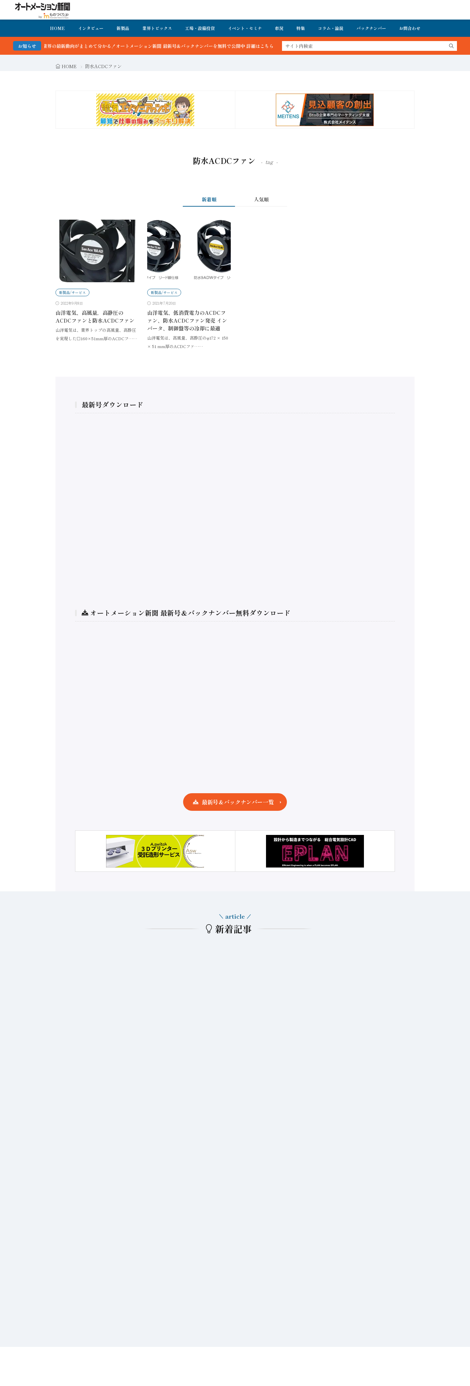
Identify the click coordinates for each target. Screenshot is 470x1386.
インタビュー (90, 28)
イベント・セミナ (245, 28)
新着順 (209, 199)
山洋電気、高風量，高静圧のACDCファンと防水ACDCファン (94, 316)
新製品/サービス (72, 292)
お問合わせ (409, 28)
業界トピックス (157, 28)
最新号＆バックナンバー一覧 (238, 802)
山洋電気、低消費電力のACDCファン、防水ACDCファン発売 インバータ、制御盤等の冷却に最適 (187, 320)
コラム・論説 (330, 28)
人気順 (261, 199)
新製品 (123, 28)
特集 (300, 28)
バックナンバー (371, 28)
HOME (57, 28)
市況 (279, 28)
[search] (451, 46)
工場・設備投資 (200, 28)
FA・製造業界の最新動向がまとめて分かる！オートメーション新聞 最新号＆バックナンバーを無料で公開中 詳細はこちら (157, 46)
